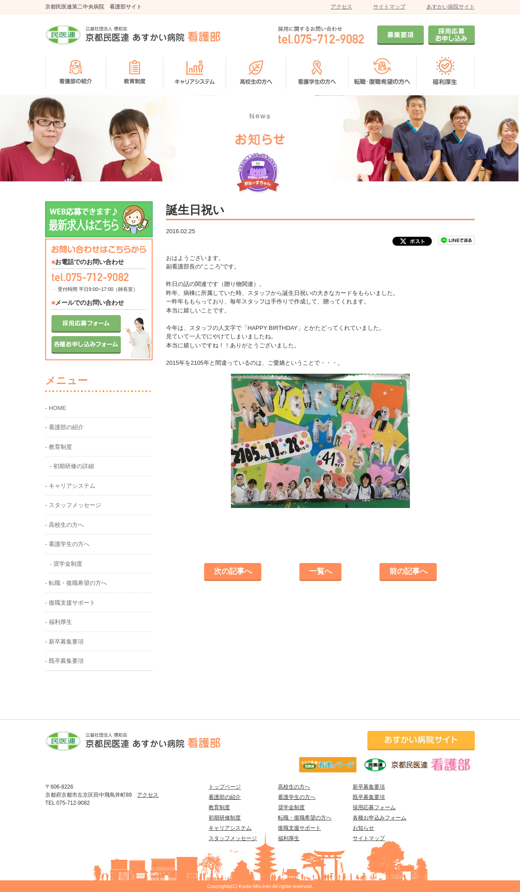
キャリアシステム (230, 828)
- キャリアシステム (70, 485)
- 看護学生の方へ (67, 544)
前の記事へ (408, 571)
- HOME (55, 408)
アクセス (341, 7)
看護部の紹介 (225, 797)
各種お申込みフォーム (379, 818)
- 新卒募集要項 (64, 641)
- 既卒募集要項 (64, 660)
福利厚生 (288, 838)
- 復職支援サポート (70, 602)
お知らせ (363, 828)
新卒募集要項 (369, 787)
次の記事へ (233, 571)
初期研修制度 (225, 818)
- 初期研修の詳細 (72, 466)
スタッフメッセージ (233, 838)
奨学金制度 (291, 807)
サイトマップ (389, 7)
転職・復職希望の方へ (305, 818)
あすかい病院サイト (450, 7)
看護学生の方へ (296, 797)
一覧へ (320, 571)
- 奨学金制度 (66, 563)
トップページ (225, 787)
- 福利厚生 (58, 622)
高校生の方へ (294, 787)
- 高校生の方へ (64, 524)
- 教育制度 (58, 447)
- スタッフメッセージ (73, 505)
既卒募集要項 (369, 797)
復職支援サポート (299, 828)
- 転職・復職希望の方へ (76, 583)
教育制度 (219, 807)
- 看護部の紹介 (64, 427)
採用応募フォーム (374, 807)
